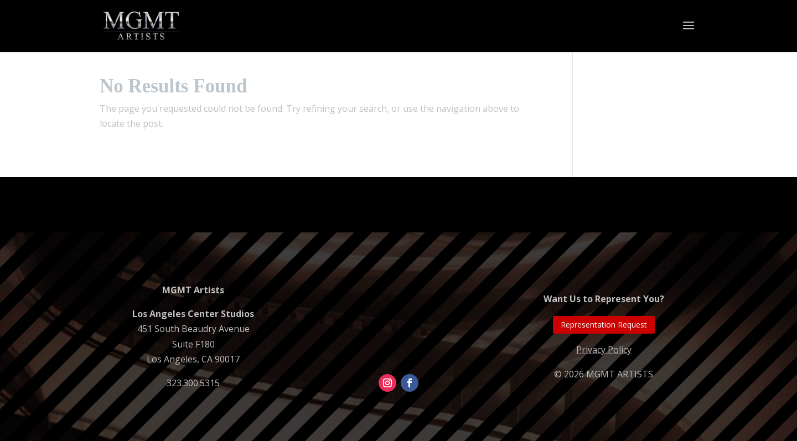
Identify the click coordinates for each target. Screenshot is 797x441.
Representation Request (604, 324)
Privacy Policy (604, 350)
